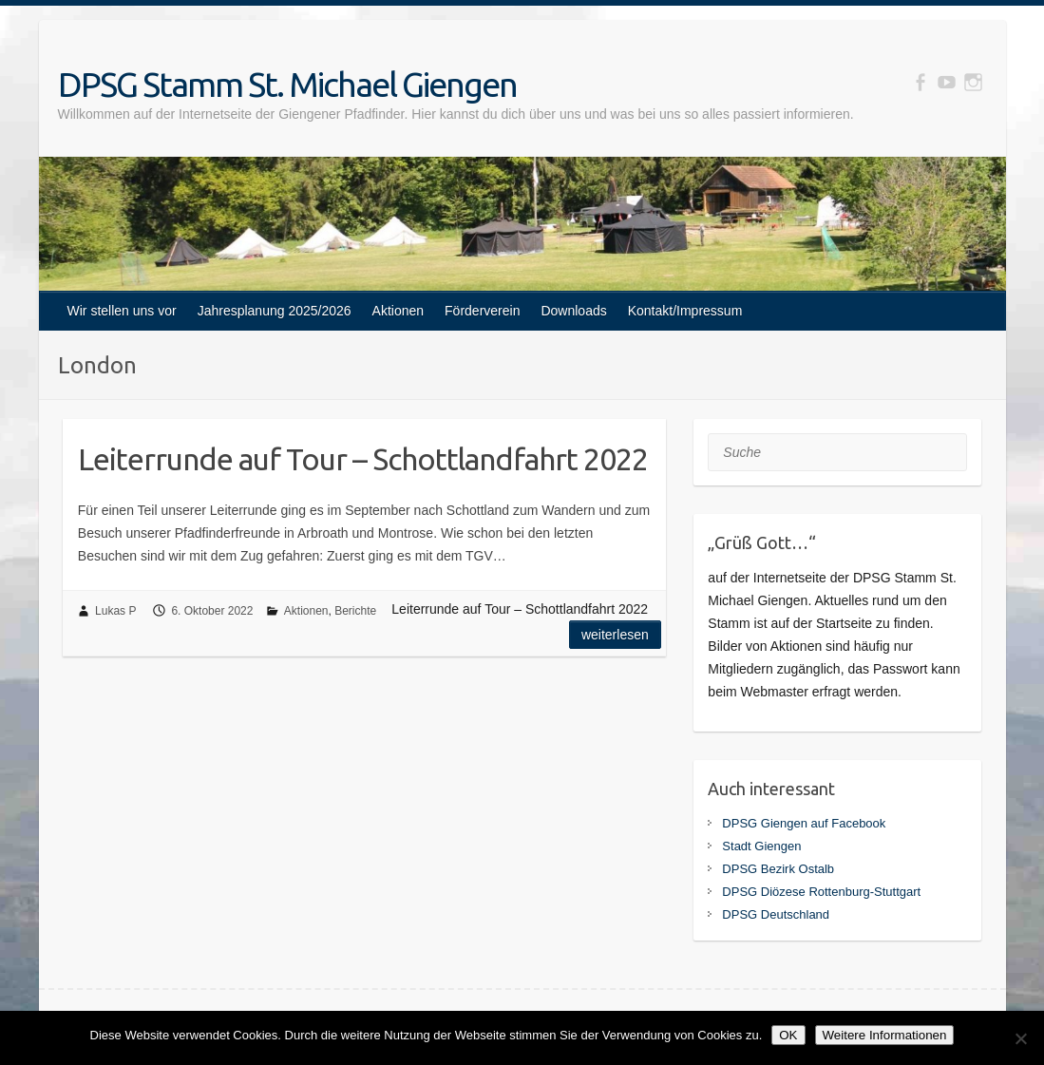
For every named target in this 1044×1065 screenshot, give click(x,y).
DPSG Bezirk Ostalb (778, 869)
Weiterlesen (615, 634)
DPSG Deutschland (775, 914)
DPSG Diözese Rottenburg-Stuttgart (821, 891)
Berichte (355, 611)
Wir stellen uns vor (122, 310)
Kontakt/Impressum (685, 310)
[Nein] (1020, 1038)
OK (788, 1035)
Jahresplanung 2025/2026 (274, 310)
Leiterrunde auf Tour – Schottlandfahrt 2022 (363, 459)
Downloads (573, 310)
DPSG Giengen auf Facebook (803, 823)
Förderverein (482, 310)
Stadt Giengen (761, 846)
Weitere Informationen (885, 1035)
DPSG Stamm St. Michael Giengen (287, 84)
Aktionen (398, 310)
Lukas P (115, 611)
